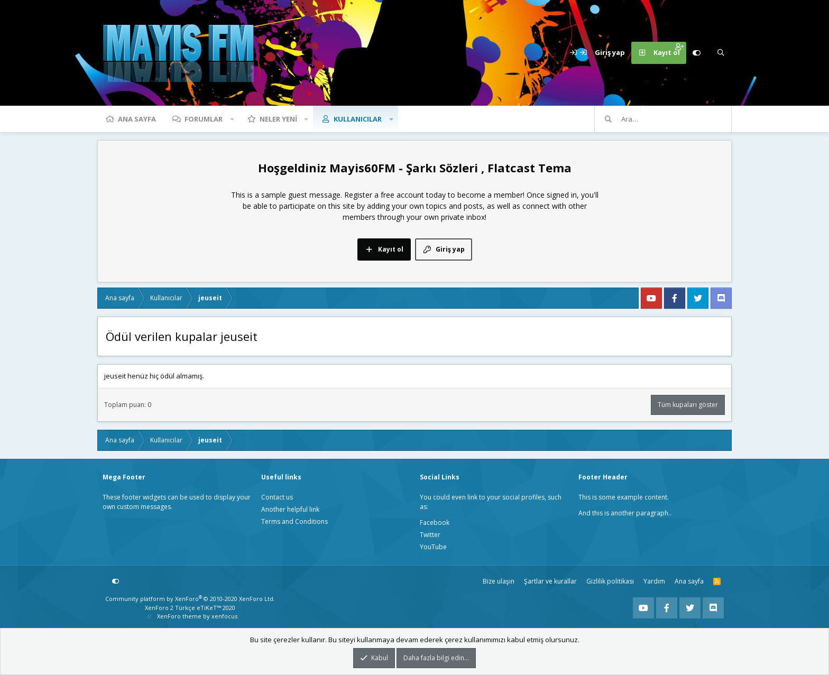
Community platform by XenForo (190, 599)
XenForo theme (179, 616)
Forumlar (204, 119)
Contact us (277, 497)
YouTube (433, 546)
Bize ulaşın (498, 581)
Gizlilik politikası (610, 581)
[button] (232, 119)
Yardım (654, 581)
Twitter (430, 534)
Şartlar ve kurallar (550, 581)
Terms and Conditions (294, 521)
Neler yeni (278, 119)
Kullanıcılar (358, 119)
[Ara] (721, 53)
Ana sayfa (137, 119)
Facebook (434, 522)
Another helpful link (290, 509)
